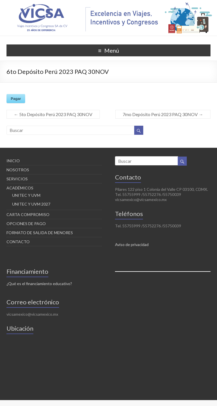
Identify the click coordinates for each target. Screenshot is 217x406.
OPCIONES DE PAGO (26, 223)
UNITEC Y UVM (26, 195)
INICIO (13, 160)
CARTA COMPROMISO (27, 214)
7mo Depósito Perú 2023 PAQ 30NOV (163, 114)
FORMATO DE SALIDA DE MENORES (39, 232)
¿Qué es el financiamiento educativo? (39, 283)
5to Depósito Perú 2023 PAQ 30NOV (53, 114)
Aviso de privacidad (132, 244)
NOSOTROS (17, 169)
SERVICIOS (17, 178)
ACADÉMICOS (19, 187)
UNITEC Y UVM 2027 (31, 204)
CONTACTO (18, 241)
